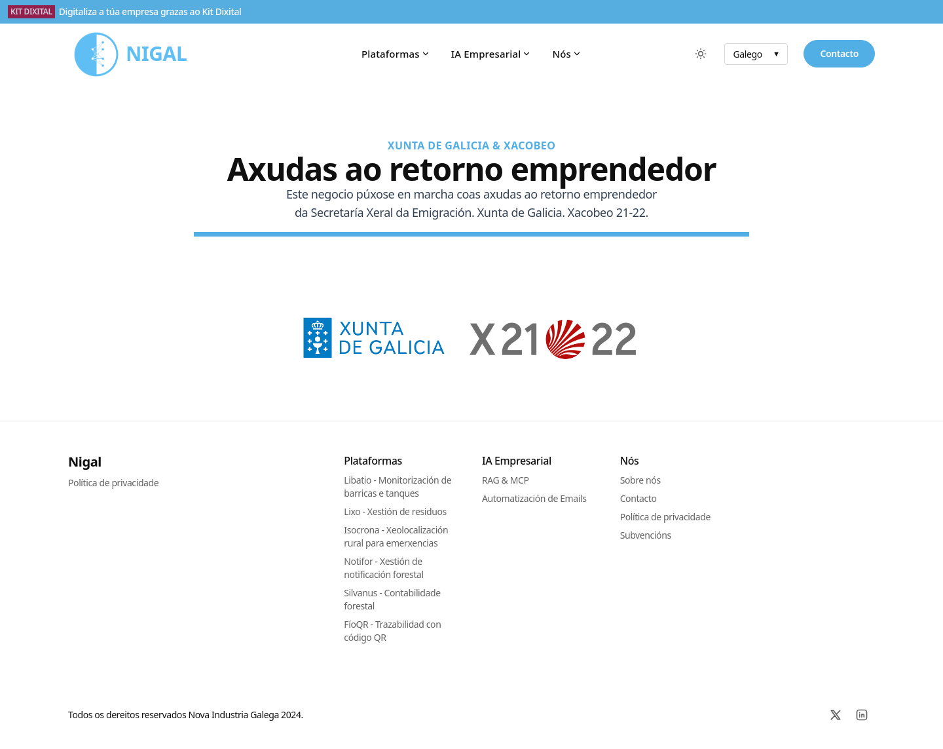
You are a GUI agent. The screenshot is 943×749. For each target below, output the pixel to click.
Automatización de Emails (534, 498)
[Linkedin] (862, 715)
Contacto (839, 53)
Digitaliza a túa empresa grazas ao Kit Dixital (150, 11)
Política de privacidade (113, 482)
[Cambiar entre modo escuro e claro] (701, 54)
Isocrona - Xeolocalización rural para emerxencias (396, 536)
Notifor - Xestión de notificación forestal (383, 568)
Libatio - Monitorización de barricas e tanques (397, 486)
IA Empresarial (491, 53)
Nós (567, 53)
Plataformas (395, 53)
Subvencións (645, 535)
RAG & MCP (505, 480)
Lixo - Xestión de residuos (395, 511)
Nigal (85, 462)
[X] (836, 715)
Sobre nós (640, 480)
